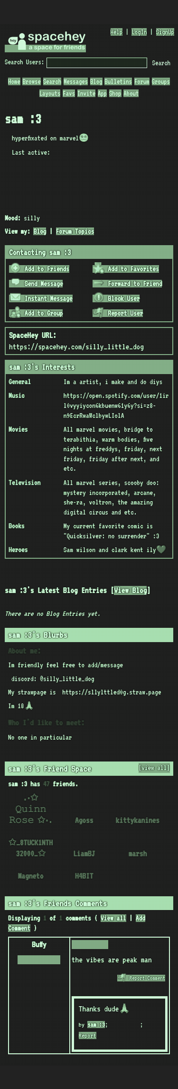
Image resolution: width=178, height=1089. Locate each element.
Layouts (50, 93)
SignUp (165, 32)
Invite (86, 93)
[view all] (154, 768)
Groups (161, 81)
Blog (96, 81)
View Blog (130, 590)
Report (87, 1035)
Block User (116, 298)
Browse (31, 81)
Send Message (36, 283)
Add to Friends (39, 269)
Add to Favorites (126, 269)
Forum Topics (75, 231)
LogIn (139, 32)
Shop (115, 93)
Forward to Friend (127, 283)
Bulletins (118, 81)
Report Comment (141, 978)
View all (113, 918)
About (131, 93)
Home (14, 81)
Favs (69, 93)
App (102, 93)
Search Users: (24, 62)
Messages (76, 81)
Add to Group (36, 313)
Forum (142, 81)
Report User (118, 313)
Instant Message (41, 298)
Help (117, 32)
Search (161, 63)
